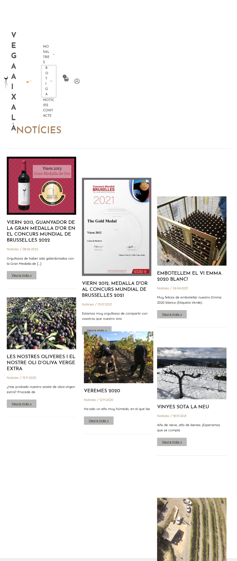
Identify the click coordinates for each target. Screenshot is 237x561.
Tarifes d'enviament (127, 554)
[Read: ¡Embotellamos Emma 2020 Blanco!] (195, 103)
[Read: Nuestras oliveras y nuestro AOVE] (41, 235)
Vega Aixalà (43, 9)
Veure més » (21, 186)
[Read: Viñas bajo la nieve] (195, 234)
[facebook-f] (198, 493)
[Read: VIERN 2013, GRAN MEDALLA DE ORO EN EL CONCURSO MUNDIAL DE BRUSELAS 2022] (41, 97)
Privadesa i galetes (159, 554)
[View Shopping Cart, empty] (219, 8)
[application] (135, 8)
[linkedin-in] (214, 493)
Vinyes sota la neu (187, 268)
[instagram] (206, 493)
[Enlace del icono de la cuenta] (230, 8)
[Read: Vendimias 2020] (118, 269)
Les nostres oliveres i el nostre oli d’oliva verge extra (41, 274)
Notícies (13, 161)
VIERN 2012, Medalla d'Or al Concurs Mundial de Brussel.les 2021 (117, 180)
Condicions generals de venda (86, 554)
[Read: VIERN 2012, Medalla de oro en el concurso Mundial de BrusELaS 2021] (118, 117)
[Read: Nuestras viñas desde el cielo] (195, 359)
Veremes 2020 (102, 302)
